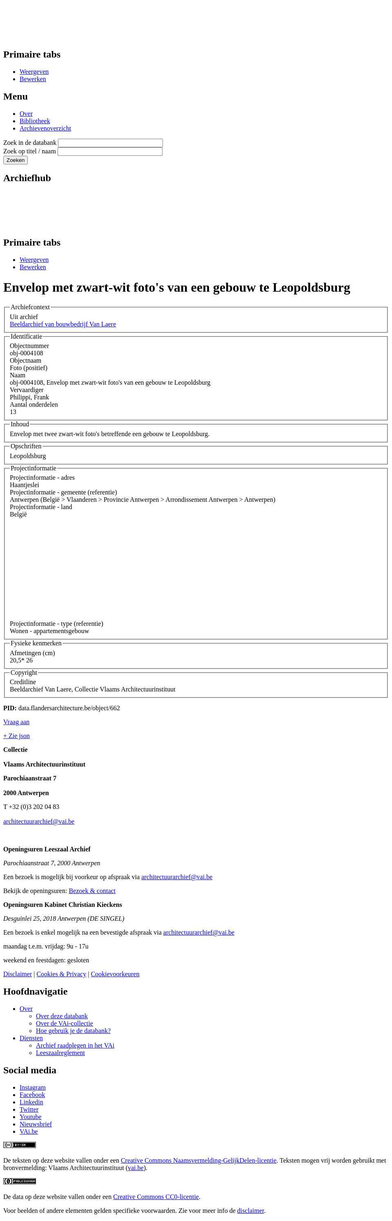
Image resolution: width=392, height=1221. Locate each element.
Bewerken (33, 78)
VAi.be (29, 1131)
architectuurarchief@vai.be (38, 821)
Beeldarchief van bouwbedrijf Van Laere (63, 324)
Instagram (33, 1087)
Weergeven (34, 71)
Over (26, 113)
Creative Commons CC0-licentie (156, 1196)
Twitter (29, 1109)
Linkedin (31, 1102)
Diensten (31, 1038)
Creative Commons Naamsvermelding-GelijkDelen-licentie (198, 1160)
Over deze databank (62, 1016)
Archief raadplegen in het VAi (75, 1045)
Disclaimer (17, 974)
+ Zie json (16, 735)
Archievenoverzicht (45, 128)
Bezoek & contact (92, 890)
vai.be (136, 1167)
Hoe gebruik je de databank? (73, 1030)
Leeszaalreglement (60, 1052)
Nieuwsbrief (36, 1124)
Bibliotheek (35, 120)
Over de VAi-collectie (64, 1023)
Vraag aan (16, 721)
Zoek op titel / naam (29, 151)
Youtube (31, 1116)
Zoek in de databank (29, 142)
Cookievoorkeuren (115, 974)
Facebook (32, 1094)
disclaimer (250, 1210)
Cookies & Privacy (61, 974)
